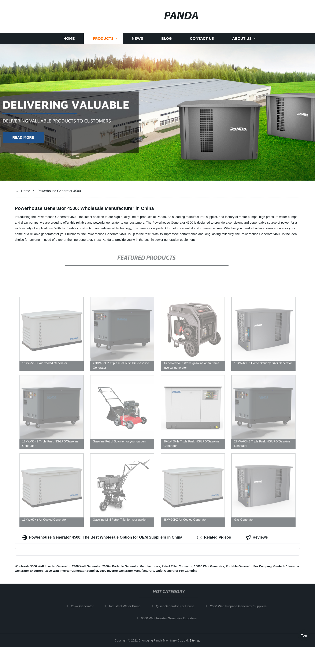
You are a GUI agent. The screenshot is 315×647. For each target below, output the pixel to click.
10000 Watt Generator (209, 566)
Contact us (202, 39)
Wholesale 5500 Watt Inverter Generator (42, 566)
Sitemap (194, 640)
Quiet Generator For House (178, 606)
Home (69, 39)
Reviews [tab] (257, 537)
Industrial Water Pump (128, 606)
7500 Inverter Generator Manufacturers (127, 570)
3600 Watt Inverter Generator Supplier (71, 570)
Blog (166, 39)
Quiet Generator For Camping (176, 570)
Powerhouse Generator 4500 (59, 191)
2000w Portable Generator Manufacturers (131, 566)
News (137, 39)
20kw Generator (85, 606)
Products (103, 39)
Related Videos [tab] (214, 537)
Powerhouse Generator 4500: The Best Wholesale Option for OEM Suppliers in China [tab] (102, 537)
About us (242, 39)
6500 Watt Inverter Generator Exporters (172, 618)
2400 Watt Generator (86, 566)
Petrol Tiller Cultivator (177, 566)
